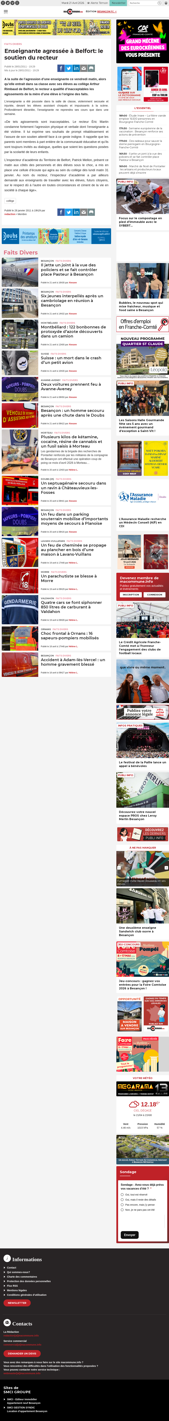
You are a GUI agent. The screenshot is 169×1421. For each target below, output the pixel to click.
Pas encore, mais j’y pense (140, 1204)
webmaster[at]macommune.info (22, 1373)
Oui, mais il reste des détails (140, 1199)
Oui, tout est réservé (136, 1194)
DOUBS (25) (47, 479)
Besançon (47, 261)
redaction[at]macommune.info (21, 1335)
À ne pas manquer (143, 847)
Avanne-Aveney (51, 380)
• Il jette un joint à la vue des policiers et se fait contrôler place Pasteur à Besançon (140, 157)
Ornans (46, 629)
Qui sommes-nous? (18, 1272)
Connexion (154, 594)
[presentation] (119, 868)
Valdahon (47, 598)
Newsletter (17, 1302)
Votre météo (143, 1078)
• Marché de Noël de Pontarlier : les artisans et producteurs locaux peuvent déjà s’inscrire (142, 169)
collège (10, 200)
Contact (11, 1267)
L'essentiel (142, 108)
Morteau (47, 432)
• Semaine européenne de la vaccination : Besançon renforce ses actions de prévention (141, 131)
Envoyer (129, 1235)
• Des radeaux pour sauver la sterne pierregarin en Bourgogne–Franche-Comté (140, 144)
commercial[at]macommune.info (22, 1344)
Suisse (45, 353)
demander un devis (22, 1353)
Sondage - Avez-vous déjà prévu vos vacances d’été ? (142, 1186)
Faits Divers (13, 44)
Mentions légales (17, 1290)
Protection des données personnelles (29, 1281)
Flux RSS (12, 1285)
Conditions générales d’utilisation (27, 1294)
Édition (91, 11)
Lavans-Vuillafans (53, 541)
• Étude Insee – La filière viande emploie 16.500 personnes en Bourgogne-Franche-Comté (142, 118)
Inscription (131, 594)
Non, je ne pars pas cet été (140, 1209)
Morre (45, 572)
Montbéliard (49, 323)
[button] (159, 3)
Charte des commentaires (22, 1276)
